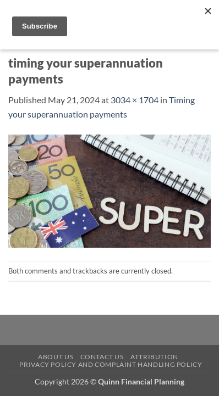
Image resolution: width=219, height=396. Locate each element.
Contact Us (102, 357)
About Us (55, 357)
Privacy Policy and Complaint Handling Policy (110, 364)
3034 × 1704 (134, 99)
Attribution (154, 357)
